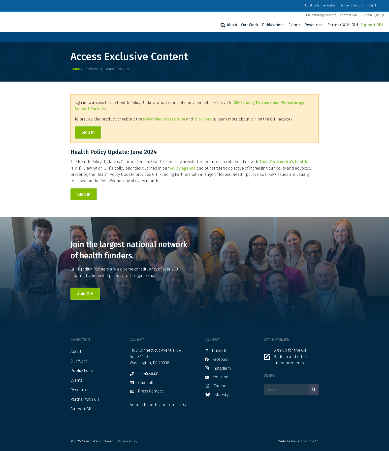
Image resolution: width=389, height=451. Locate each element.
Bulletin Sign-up (372, 15)
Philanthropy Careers (321, 15)
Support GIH (371, 25)
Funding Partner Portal (320, 5)
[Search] (222, 25)
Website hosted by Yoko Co (298, 441)
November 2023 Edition (164, 119)
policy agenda (182, 168)
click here (203, 119)
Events (294, 25)
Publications (273, 25)
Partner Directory (351, 5)
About (232, 25)
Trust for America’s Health (283, 161)
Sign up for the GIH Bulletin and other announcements (291, 356)
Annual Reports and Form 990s (158, 404)
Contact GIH (348, 15)
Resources (314, 25)
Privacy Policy (127, 441)
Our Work (249, 25)
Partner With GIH (342, 25)
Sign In (373, 5)
